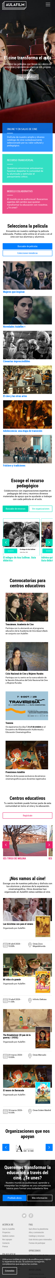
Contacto (6, 1243)
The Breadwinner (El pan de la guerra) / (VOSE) (17, 1036)
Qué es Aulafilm (8, 1229)
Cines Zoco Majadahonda (39, 945)
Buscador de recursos (15, 508)
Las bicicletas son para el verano (18, 924)
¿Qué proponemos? (27, 77)
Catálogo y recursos (36, 1235)
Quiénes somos (8, 1235)
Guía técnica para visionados (40, 1239)
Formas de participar (37, 1243)
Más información (39, 1198)
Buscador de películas (28, 246)
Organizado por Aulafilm (14, 928)
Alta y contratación (36, 1232)
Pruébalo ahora (14, 1198)
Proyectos (6, 1232)
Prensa (5, 1246)
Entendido (9, 1270)
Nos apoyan (7, 1239)
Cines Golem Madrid (42, 1110)
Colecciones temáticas (27, 253)
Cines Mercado (39, 1055)
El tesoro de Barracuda (13, 1090)
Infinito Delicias (39, 999)
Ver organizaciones (40, 508)
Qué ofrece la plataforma (38, 1229)
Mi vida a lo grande (12, 979)
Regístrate (27, 815)
